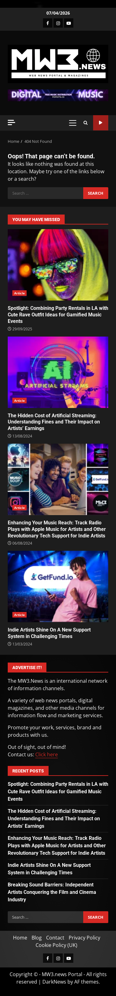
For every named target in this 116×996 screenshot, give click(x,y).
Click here (46, 754)
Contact (55, 937)
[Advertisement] (58, 94)
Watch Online (100, 122)
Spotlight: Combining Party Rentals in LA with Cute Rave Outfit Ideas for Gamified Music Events (58, 265)
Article (19, 293)
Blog (37, 937)
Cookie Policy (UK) (56, 945)
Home (20, 937)
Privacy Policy (84, 937)
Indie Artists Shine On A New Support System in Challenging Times (58, 586)
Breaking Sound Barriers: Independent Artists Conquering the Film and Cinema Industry (52, 892)
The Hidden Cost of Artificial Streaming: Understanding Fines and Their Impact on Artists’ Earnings (58, 372)
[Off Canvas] (11, 122)
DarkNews (54, 981)
